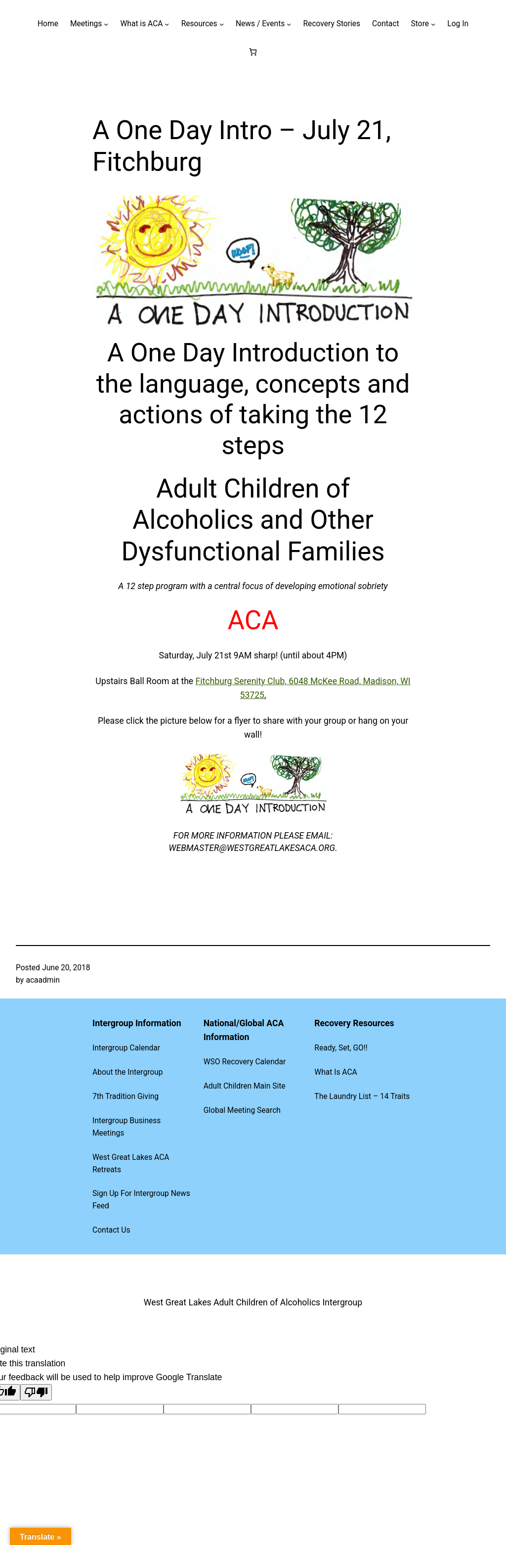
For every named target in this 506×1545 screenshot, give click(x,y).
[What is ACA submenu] (167, 24)
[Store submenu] (433, 24)
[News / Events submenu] (289, 24)
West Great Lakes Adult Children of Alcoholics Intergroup (253, 1302)
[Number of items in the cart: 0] (253, 51)
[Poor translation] (36, 1392)
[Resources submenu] (221, 24)
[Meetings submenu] (106, 24)
